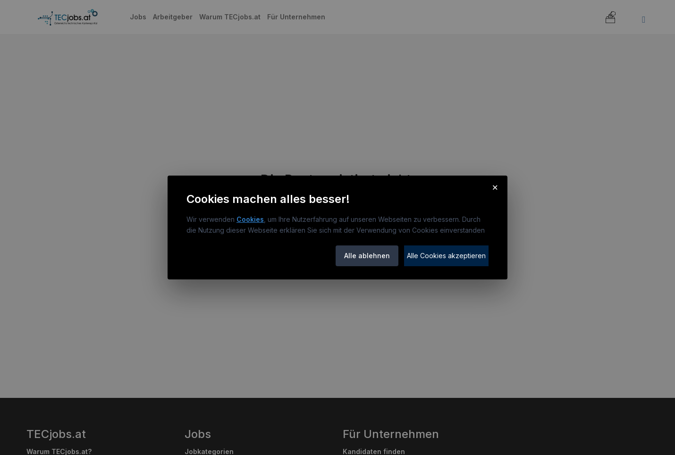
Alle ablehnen (367, 256)
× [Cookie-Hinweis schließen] (495, 187)
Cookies (250, 219)
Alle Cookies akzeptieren (446, 256)
